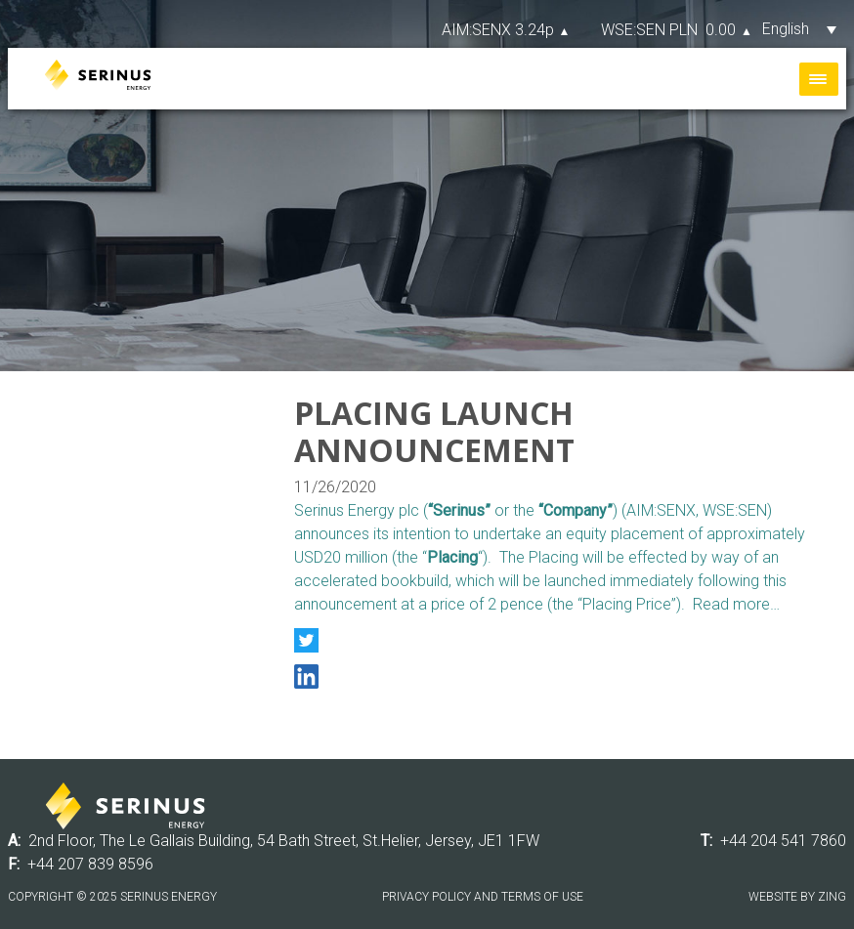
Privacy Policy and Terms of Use (482, 897)
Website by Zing (797, 897)
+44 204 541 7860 (783, 840)
